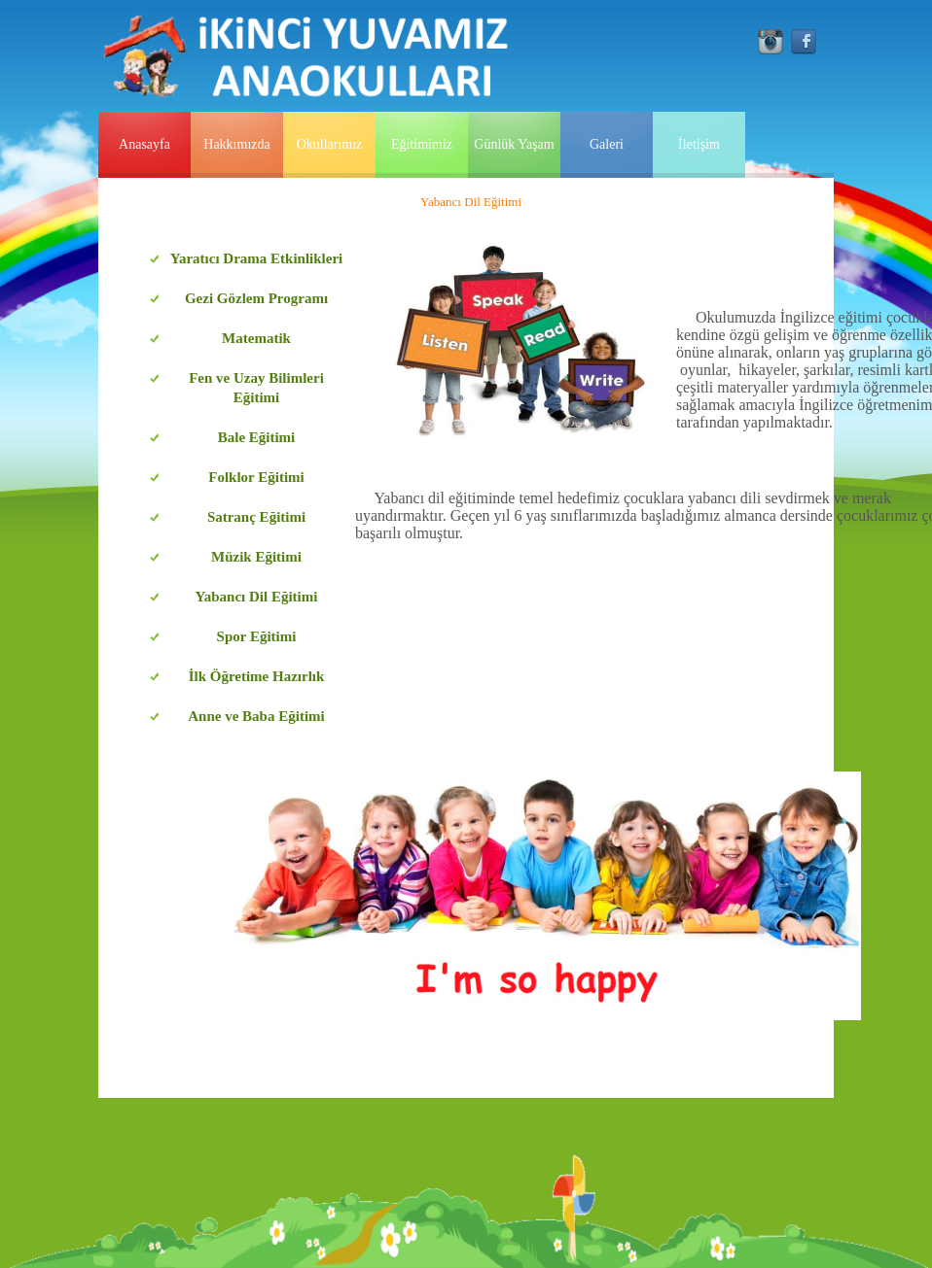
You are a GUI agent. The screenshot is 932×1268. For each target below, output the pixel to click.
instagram (770, 41)
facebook (803, 41)
